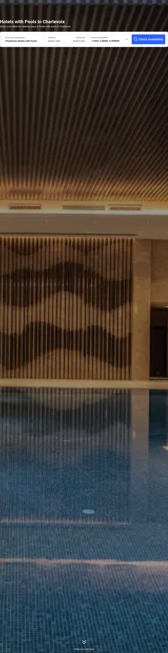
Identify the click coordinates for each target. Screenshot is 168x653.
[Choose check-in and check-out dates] (56, 39)
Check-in (52, 37)
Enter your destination (15, 37)
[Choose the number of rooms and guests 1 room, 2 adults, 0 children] (109, 39)
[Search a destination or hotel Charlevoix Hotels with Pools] (23, 39)
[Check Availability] (148, 39)
